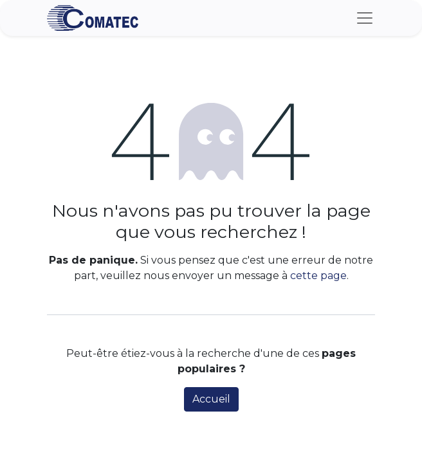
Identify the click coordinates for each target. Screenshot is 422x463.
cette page (318, 275)
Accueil (211, 399)
